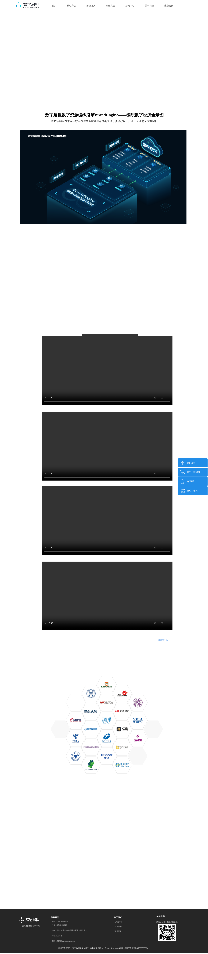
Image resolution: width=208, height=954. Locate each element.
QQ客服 (190, 481)
